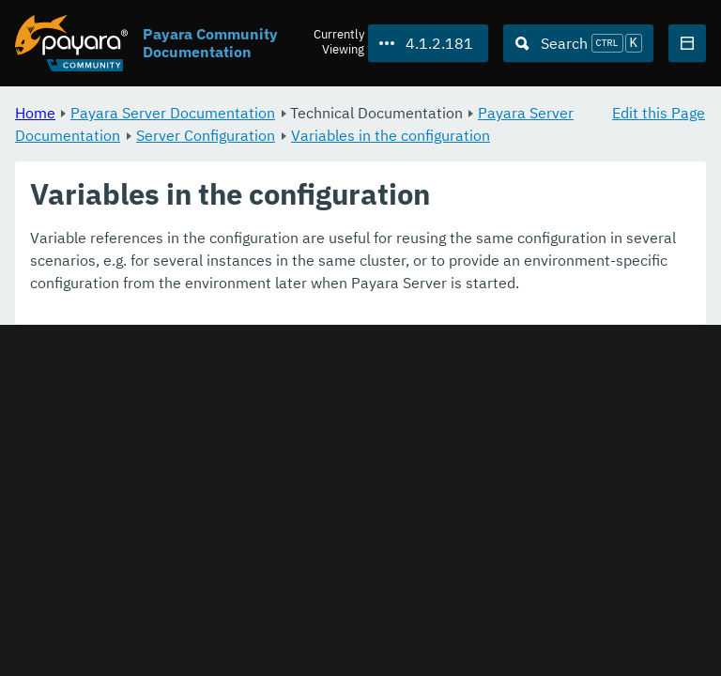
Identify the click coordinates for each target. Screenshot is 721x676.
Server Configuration (205, 135)
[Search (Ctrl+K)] (578, 43)
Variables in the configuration (390, 135)
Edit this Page (658, 112)
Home (35, 112)
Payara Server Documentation (172, 112)
